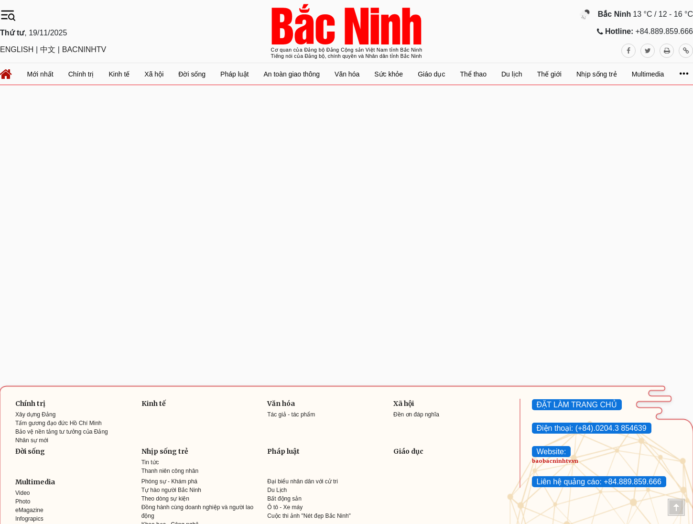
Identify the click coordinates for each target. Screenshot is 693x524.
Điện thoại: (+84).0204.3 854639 (592, 428)
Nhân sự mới (31, 440)
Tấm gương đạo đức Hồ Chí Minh (58, 423)
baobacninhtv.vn (555, 461)
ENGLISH (16, 50)
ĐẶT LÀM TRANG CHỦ (577, 405)
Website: (551, 452)
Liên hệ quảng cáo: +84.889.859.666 (599, 482)
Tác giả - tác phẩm (291, 414)
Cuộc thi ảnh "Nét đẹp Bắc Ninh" (309, 516)
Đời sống (30, 451)
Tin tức (150, 462)
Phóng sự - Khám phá (169, 481)
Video (22, 493)
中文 (47, 50)
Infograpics (29, 518)
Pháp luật (283, 451)
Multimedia (35, 482)
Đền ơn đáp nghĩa (416, 414)
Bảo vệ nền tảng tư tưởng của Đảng (61, 431)
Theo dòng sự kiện (165, 498)
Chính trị (30, 403)
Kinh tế (153, 403)
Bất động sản (284, 498)
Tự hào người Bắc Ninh (171, 490)
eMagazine (29, 510)
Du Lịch (277, 490)
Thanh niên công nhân (169, 471)
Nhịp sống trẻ (164, 451)
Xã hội (403, 403)
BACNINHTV (84, 50)
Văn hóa (281, 403)
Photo (22, 501)
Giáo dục (408, 451)
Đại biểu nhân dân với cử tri (302, 481)
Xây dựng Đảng (35, 414)
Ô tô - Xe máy (285, 507)
